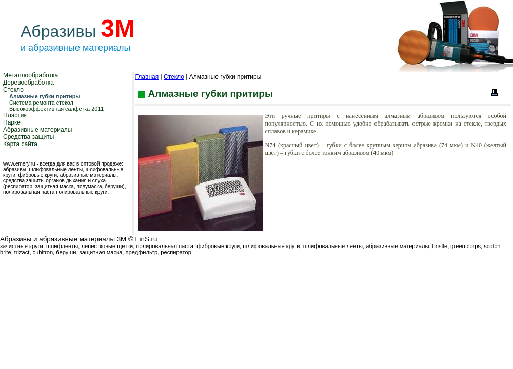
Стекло (13, 89)
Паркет (13, 122)
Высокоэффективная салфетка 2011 (56, 109)
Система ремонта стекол (41, 102)
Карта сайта (20, 144)
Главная (147, 76)
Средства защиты (28, 136)
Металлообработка (30, 75)
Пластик (15, 115)
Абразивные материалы (37, 129)
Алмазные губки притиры (44, 96)
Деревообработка (28, 82)
